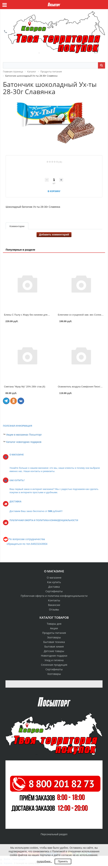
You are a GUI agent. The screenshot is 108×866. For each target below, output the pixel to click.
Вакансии (54, 605)
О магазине (54, 577)
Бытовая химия (54, 646)
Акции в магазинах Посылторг (24, 434)
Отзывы (54, 609)
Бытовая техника (54, 642)
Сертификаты (54, 591)
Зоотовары (54, 637)
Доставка (54, 586)
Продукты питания (54, 633)
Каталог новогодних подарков (23, 441)
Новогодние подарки (54, 655)
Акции (54, 628)
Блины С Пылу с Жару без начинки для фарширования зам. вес (39, 314)
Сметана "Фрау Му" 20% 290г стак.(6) (24, 386)
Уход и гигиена (54, 660)
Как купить (54, 582)
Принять (63, 861)
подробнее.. (44, 861)
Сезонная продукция (54, 664)
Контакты (54, 600)
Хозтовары (54, 674)
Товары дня (54, 623)
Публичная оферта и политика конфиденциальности (54, 596)
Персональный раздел (54, 834)
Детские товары (54, 651)
